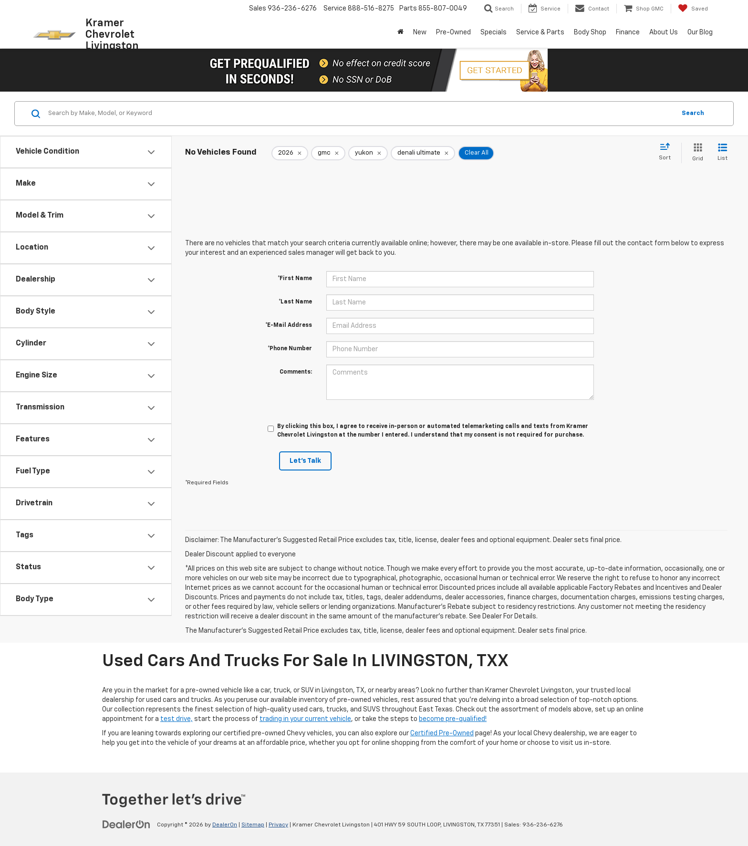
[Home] (400, 32)
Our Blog (700, 32)
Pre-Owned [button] (453, 32)
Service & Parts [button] (540, 32)
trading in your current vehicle (305, 719)
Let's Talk (305, 461)
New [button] (419, 32)
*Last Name (295, 302)
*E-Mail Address (288, 325)
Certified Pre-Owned (442, 733)
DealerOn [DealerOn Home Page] (224, 825)
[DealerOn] (126, 824)
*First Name (295, 279)
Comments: (296, 372)
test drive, (176, 719)
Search (693, 113)
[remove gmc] (328, 153)
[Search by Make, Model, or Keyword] (360, 113)
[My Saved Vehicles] (693, 8)
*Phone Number (290, 349)
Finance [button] (628, 32)
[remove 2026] (289, 153)
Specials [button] (493, 32)
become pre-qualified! (453, 719)
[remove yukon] (368, 153)
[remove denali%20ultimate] (423, 153)
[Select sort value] (667, 152)
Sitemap (252, 825)
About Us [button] (663, 32)
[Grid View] (695, 153)
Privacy (278, 825)
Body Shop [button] (590, 32)
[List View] (722, 153)
